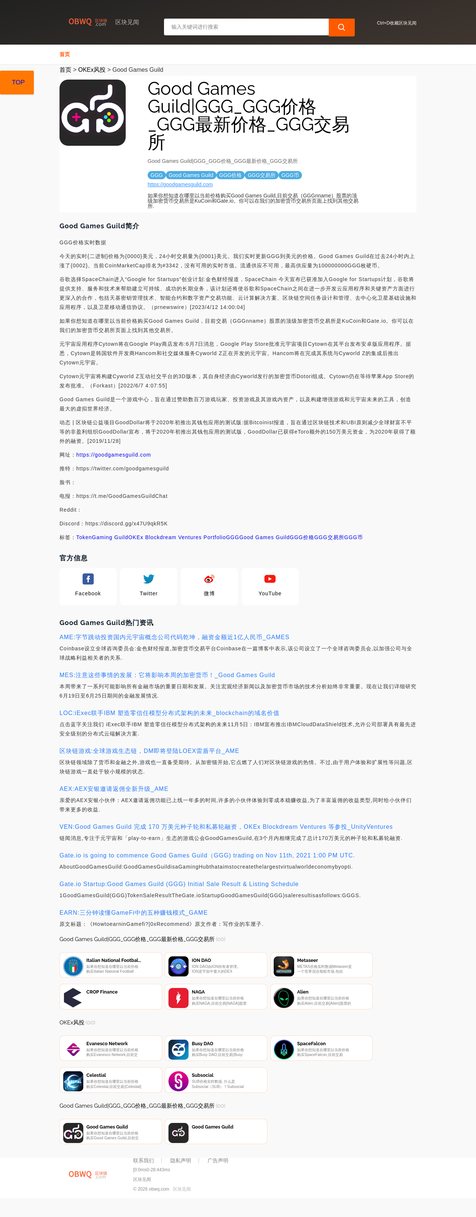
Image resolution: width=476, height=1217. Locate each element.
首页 (65, 54)
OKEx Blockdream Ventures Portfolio (177, 537)
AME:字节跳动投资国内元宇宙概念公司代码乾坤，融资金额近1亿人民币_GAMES (175, 637)
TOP (18, 82)
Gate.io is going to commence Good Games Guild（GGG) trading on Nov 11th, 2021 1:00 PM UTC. (207, 855)
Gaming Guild (110, 537)
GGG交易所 (329, 537)
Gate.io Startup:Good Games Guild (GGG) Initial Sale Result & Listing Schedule (179, 884)
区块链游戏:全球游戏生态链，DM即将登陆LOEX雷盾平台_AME (149, 751)
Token (84, 537)
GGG (232, 537)
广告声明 (218, 1176)
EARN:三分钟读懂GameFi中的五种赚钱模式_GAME (134, 912)
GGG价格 (302, 537)
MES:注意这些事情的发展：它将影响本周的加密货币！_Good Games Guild (167, 675)
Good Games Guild (264, 537)
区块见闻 (182, 1205)
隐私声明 (180, 1176)
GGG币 (353, 537)
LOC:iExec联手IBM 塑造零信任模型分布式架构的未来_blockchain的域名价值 (170, 713)
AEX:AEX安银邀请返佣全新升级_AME (114, 789)
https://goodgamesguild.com (180, 184)
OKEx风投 (92, 70)
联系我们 (143, 1176)
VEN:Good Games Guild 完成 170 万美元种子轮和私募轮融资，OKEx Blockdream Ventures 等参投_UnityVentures (226, 827)
